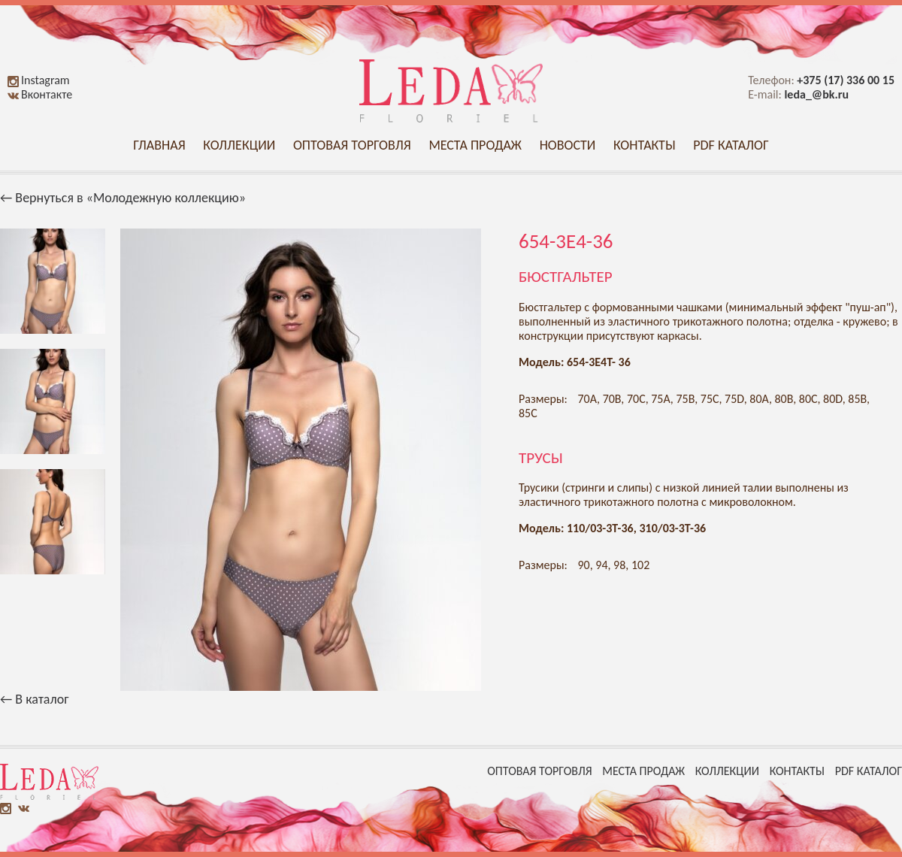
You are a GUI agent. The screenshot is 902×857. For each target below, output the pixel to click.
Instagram (39, 80)
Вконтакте (40, 94)
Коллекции (239, 145)
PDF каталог (731, 145)
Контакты (644, 145)
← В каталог (34, 699)
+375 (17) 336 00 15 (845, 80)
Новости (568, 145)
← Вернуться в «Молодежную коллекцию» (123, 197)
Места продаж (475, 145)
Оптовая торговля (352, 145)
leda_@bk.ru (816, 94)
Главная (159, 145)
